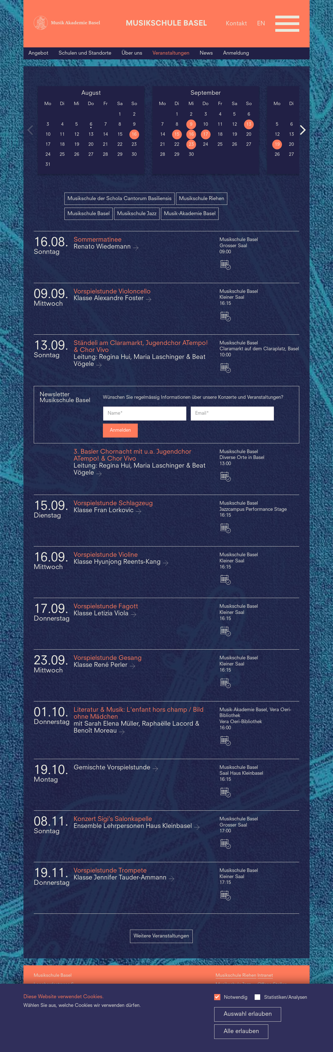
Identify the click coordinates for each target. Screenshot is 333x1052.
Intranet (265, 975)
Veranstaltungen (171, 53)
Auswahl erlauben (248, 1014)
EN (261, 23)
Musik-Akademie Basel (190, 213)
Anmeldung (236, 53)
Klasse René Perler (101, 665)
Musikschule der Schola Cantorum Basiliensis (119, 198)
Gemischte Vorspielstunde (113, 768)
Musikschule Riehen (201, 198)
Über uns (132, 53)
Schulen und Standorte (85, 53)
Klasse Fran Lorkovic (104, 510)
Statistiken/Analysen (285, 997)
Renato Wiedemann (103, 247)
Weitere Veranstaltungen (161, 936)
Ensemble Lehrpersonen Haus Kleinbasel (134, 826)
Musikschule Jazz (136, 213)
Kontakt (236, 23)
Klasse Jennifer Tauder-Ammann (121, 878)
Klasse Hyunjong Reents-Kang (118, 562)
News (206, 53)
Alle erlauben (241, 1031)
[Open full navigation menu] (287, 23)
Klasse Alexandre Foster (109, 298)
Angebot (38, 53)
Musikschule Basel (88, 213)
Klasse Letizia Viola (102, 614)
